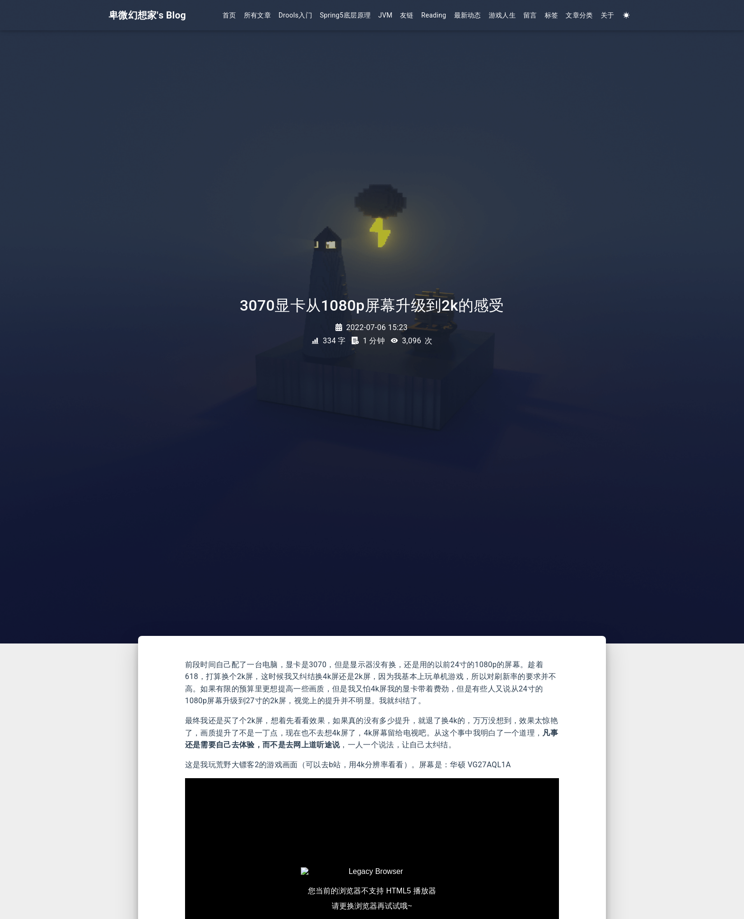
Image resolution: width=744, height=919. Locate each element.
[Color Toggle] (626, 15)
